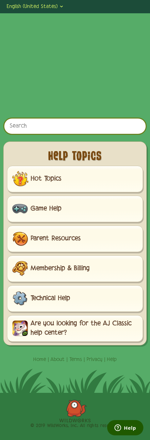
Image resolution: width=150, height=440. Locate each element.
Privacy (95, 359)
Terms (75, 359)
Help (112, 359)
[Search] (75, 126)
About (57, 359)
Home (39, 359)
